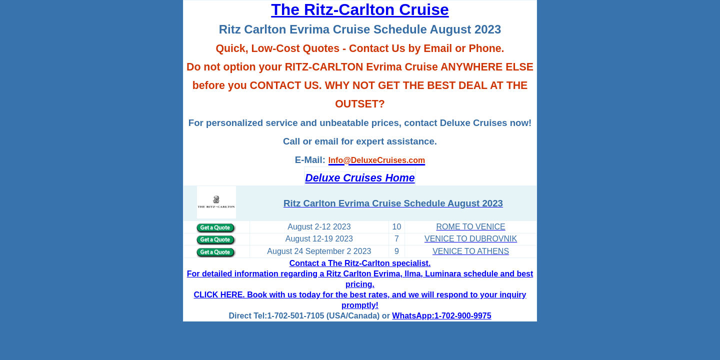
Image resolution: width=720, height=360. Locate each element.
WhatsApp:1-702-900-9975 (441, 316)
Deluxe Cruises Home (359, 178)
